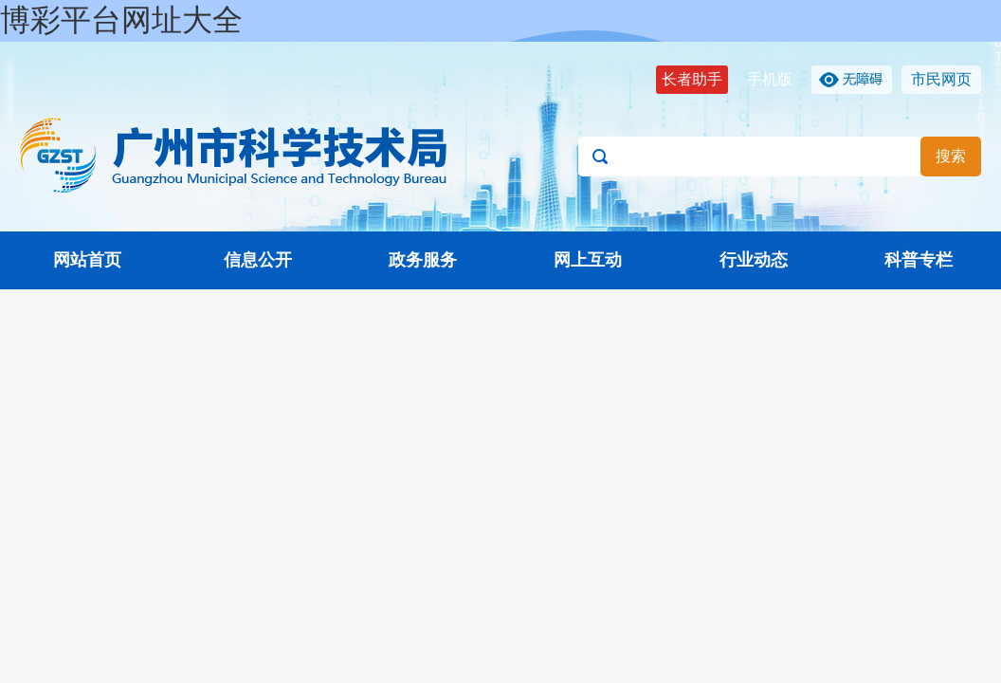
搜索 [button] (951, 156)
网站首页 (87, 259)
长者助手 (692, 79)
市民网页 (941, 79)
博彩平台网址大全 (121, 20)
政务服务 (423, 259)
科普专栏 (918, 259)
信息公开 (258, 259)
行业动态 (753, 259)
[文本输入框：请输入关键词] (779, 156)
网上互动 (588, 259)
